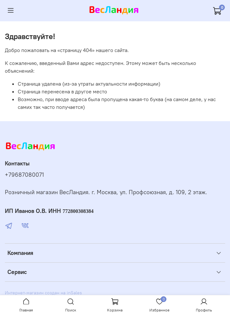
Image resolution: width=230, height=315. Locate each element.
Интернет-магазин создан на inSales (43, 293)
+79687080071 (24, 174)
